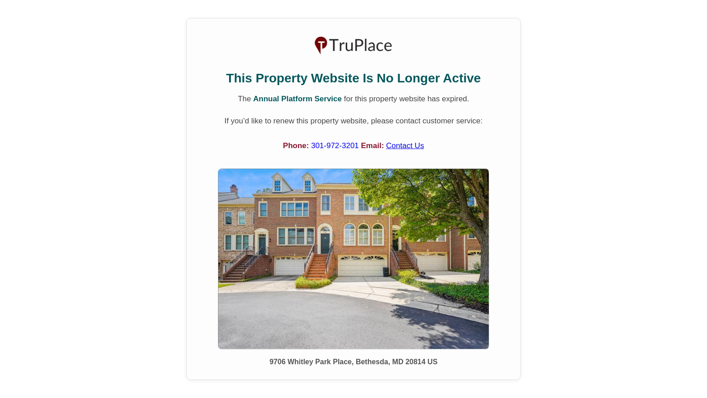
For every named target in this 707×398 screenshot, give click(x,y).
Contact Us (405, 145)
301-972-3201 (336, 145)
